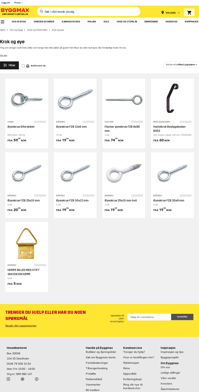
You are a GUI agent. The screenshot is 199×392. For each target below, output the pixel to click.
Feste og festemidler (37, 29)
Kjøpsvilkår (130, 373)
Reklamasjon (131, 362)
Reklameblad (94, 379)
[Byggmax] (15, 11)
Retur (126, 368)
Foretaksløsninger (97, 362)
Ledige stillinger (170, 372)
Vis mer (3, 55)
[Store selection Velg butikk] (170, 12)
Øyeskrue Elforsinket (21, 126)
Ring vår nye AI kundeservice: (133, 386)
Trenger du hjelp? (134, 352)
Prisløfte (91, 373)
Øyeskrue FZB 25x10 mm (24, 200)
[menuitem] (2, 21)
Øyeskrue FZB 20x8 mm (168, 200)
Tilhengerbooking (96, 368)
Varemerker (93, 384)
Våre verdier (168, 378)
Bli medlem (93, 390)
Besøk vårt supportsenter (21, 325)
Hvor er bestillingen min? (138, 357)
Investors (166, 383)
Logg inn (5, 2)
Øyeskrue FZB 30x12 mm (72, 200)
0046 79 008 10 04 (19, 363)
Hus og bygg (16, 29)
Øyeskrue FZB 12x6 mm (71, 126)
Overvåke (182, 317)
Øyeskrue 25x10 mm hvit (121, 200)
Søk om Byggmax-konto (101, 357)
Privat (17, 2)
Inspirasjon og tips (172, 352)
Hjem (2, 29)
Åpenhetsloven (170, 389)
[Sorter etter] (181, 64)
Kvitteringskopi (132, 379)
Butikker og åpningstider (101, 352)
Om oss (165, 367)
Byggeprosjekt (170, 357)
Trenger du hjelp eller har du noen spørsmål (45, 315)
